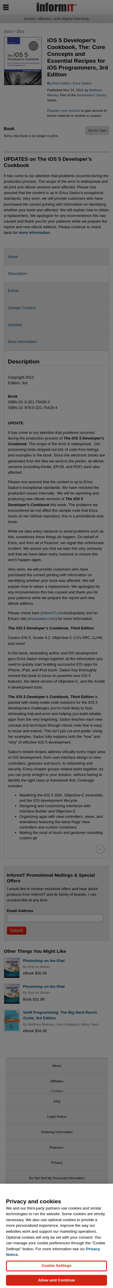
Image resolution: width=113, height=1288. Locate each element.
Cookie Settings (56, 1269)
